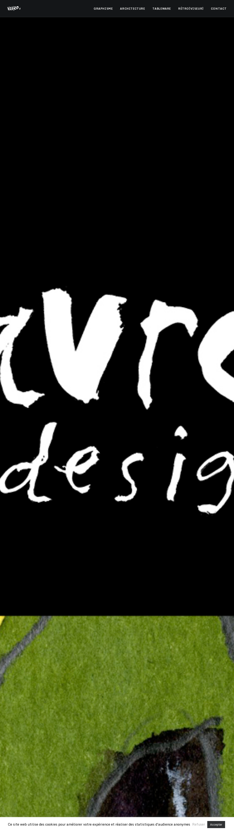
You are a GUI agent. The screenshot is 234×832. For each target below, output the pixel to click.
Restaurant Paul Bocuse (92, 791)
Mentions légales (129, 767)
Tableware (147, 221)
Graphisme (98, 221)
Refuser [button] (198, 824)
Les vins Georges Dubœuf (140, 791)
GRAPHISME (103, 8)
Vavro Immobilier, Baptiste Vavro (117, 811)
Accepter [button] (216, 824)
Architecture (123, 221)
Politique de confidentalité (165, 767)
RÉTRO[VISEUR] (191, 8)
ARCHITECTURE (132, 8)
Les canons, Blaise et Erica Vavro (117, 801)
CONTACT (219, 8)
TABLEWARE (161, 8)
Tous (81, 221)
